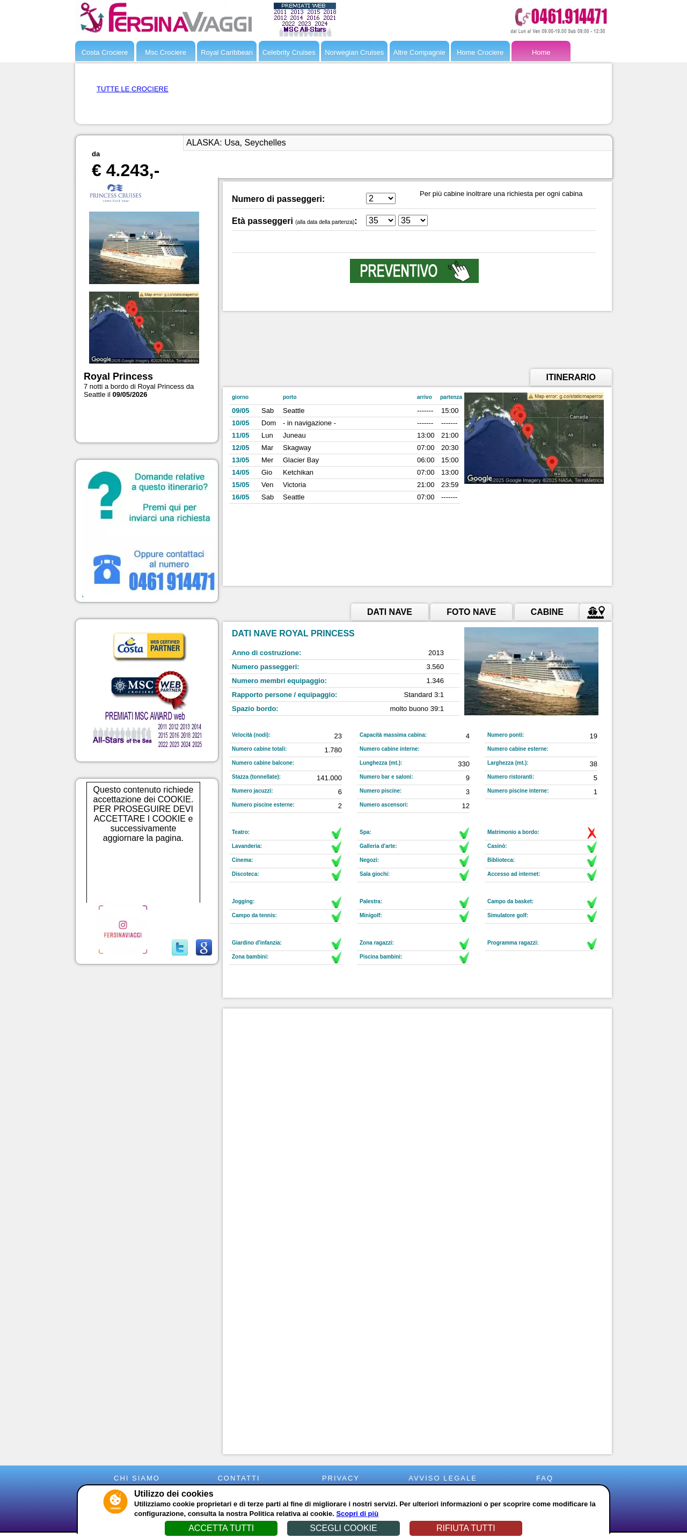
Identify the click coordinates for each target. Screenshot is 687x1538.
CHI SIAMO (137, 1478)
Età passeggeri (262, 221)
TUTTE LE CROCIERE (133, 89)
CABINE (547, 611)
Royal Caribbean (227, 52)
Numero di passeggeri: (278, 199)
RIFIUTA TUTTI (465, 1528)
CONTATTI (238, 1478)
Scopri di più (357, 1514)
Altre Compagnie (419, 52)
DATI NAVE (389, 611)
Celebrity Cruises (289, 52)
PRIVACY (341, 1478)
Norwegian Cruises (354, 52)
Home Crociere (480, 52)
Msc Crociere (165, 52)
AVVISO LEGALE (442, 1478)
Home (541, 52)
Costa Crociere (105, 52)
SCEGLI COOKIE (343, 1528)
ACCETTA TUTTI (221, 1528)
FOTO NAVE (471, 611)
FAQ (544, 1478)
